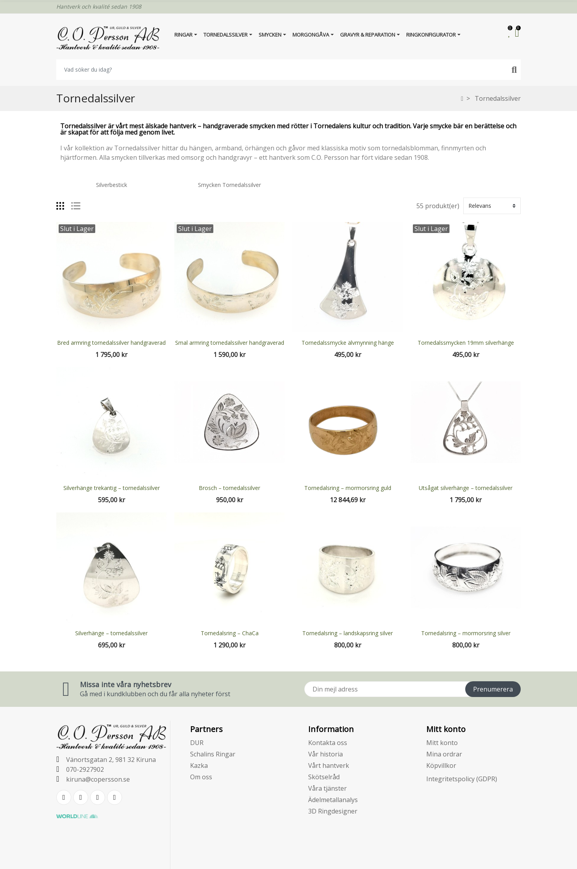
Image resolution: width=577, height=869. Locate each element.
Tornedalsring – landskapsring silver (347, 633)
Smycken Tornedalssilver (229, 185)
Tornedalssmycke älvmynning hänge (347, 342)
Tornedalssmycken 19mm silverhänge (466, 342)
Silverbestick (111, 185)
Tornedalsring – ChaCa (230, 633)
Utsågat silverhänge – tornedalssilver (465, 488)
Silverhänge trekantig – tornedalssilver (111, 488)
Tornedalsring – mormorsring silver (465, 633)
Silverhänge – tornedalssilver (111, 633)
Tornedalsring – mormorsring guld (347, 488)
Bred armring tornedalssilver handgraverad (111, 342)
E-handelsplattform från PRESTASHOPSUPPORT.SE (288, 856)
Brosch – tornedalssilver (229, 488)
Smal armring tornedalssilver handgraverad (229, 342)
